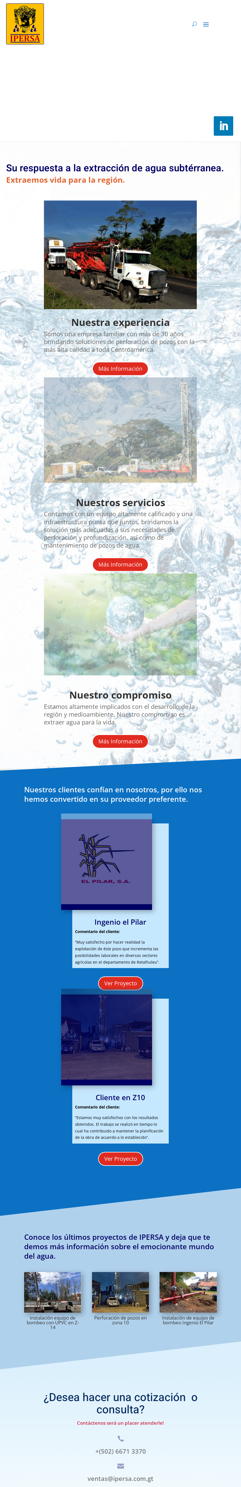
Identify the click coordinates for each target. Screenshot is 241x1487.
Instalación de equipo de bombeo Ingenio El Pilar (188, 1320)
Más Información (120, 368)
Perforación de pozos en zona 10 (120, 1320)
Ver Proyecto (120, 983)
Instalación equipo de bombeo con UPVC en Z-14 (53, 1322)
